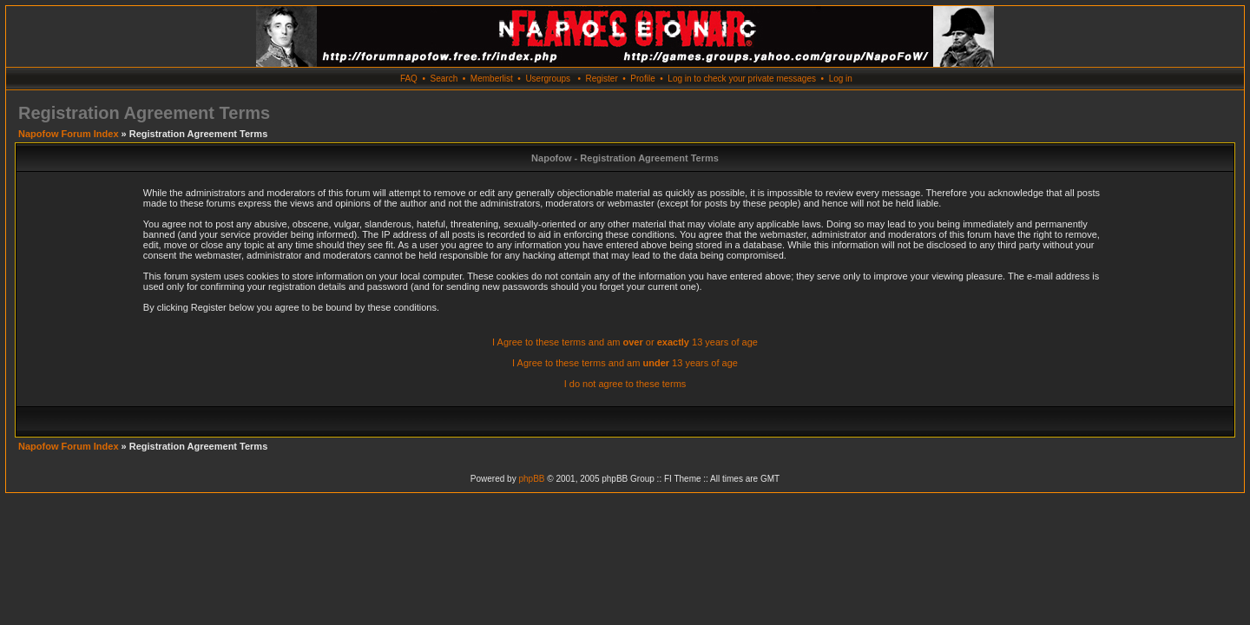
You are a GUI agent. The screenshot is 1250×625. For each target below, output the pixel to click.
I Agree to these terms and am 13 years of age (625, 363)
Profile (642, 78)
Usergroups (547, 78)
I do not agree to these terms (625, 383)
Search (444, 78)
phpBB (531, 479)
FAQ (409, 78)
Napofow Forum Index (68, 133)
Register (601, 78)
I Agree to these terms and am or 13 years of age (625, 342)
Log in (840, 78)
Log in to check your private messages (742, 78)
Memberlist (491, 78)
